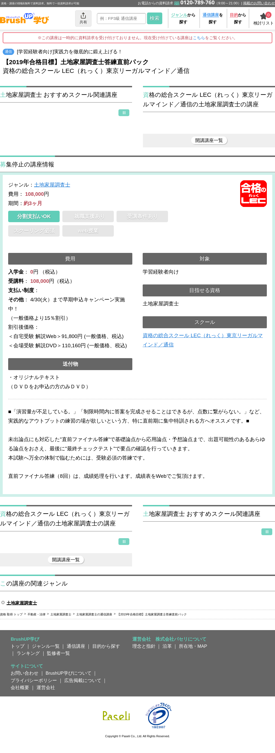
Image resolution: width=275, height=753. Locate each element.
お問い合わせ (24, 673)
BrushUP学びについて (68, 673)
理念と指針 (143, 646)
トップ (18, 646)
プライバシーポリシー (34, 680)
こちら (199, 37)
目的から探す (106, 646)
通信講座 (76, 646)
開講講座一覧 (209, 140)
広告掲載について (82, 680)
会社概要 (20, 687)
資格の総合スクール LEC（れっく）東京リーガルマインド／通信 (203, 340)
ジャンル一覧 (46, 646)
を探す (213, 18)
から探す (183, 18)
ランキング (28, 653)
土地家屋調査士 (52, 185)
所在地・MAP (193, 646)
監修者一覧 (58, 653)
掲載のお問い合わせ (259, 3)
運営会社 (45, 687)
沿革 (167, 646)
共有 (83, 18)
